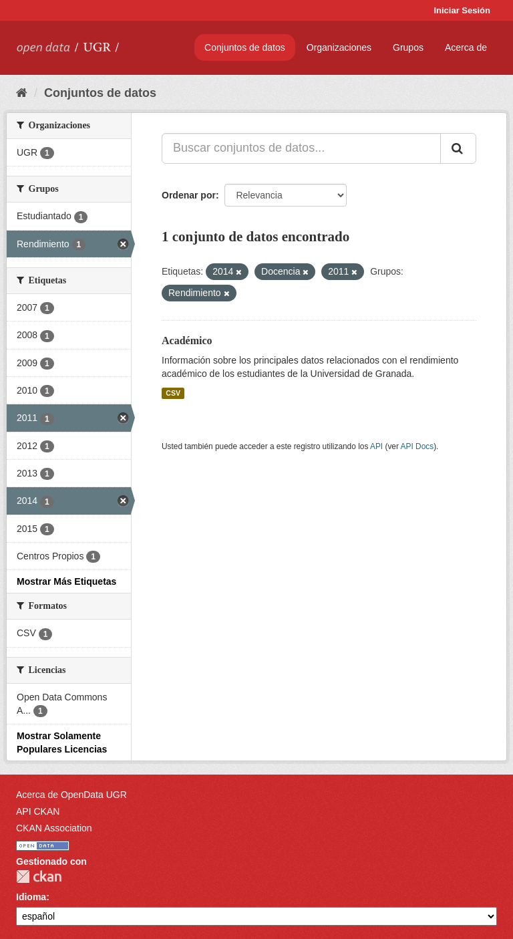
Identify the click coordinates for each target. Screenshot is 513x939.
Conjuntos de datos (244, 47)
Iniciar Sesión (462, 10)
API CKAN (37, 811)
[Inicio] (21, 93)
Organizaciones (339, 47)
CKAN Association (54, 828)
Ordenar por (189, 195)
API (376, 446)
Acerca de (466, 47)
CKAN (38, 876)
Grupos (408, 47)
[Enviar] (458, 148)
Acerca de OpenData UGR (71, 794)
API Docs (417, 446)
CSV (173, 393)
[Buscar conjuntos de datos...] (301, 148)
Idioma (31, 897)
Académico (187, 340)
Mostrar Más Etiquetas (66, 581)
